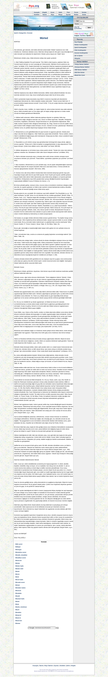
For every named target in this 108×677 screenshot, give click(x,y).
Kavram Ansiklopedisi (81, 53)
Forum (76, 12)
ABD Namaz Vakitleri (81, 70)
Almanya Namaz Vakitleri (82, 67)
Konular (29, 33)
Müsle (17, 604)
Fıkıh (68, 12)
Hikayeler (77, 58)
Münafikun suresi (20, 558)
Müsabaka (18, 593)
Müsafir (17, 596)
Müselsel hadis (19, 599)
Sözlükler (36, 14)
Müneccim (18, 560)
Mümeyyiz (18, 549)
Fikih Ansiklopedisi (80, 50)
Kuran (52, 12)
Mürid (17, 577)
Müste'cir (18, 618)
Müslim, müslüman (21, 607)
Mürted (17, 585)
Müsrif (17, 609)
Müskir (17, 601)
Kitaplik (44, 12)
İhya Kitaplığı (78, 42)
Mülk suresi (18, 544)
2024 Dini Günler (80, 72)
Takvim (44, 14)
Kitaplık (73, 665)
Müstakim (18, 612)
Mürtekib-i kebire (20, 588)
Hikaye (60, 14)
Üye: (77, 21)
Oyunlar (68, 14)
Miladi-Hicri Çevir (80, 75)
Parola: (77, 24)
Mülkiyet (17, 547)
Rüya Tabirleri (49, 665)
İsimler (84, 14)
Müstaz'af (18, 615)
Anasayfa (36, 12)
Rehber (76, 14)
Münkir (17, 571)
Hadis (60, 12)
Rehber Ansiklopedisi (81, 45)
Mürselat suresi (20, 582)
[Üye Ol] (76, 27)
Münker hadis (19, 566)
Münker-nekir (19, 568)
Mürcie (17, 574)
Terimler (84, 12)
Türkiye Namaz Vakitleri (82, 64)
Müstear (17, 623)
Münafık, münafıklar (21, 555)
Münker (17, 563)
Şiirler (68, 665)
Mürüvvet (18, 590)
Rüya (52, 14)
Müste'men (18, 620)
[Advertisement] (43, 645)
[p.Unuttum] (78, 28)
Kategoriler (22, 33)
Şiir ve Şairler (79, 55)
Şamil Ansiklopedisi (80, 47)
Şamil (16, 33)
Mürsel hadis (19, 579)
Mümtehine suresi (20, 552)
